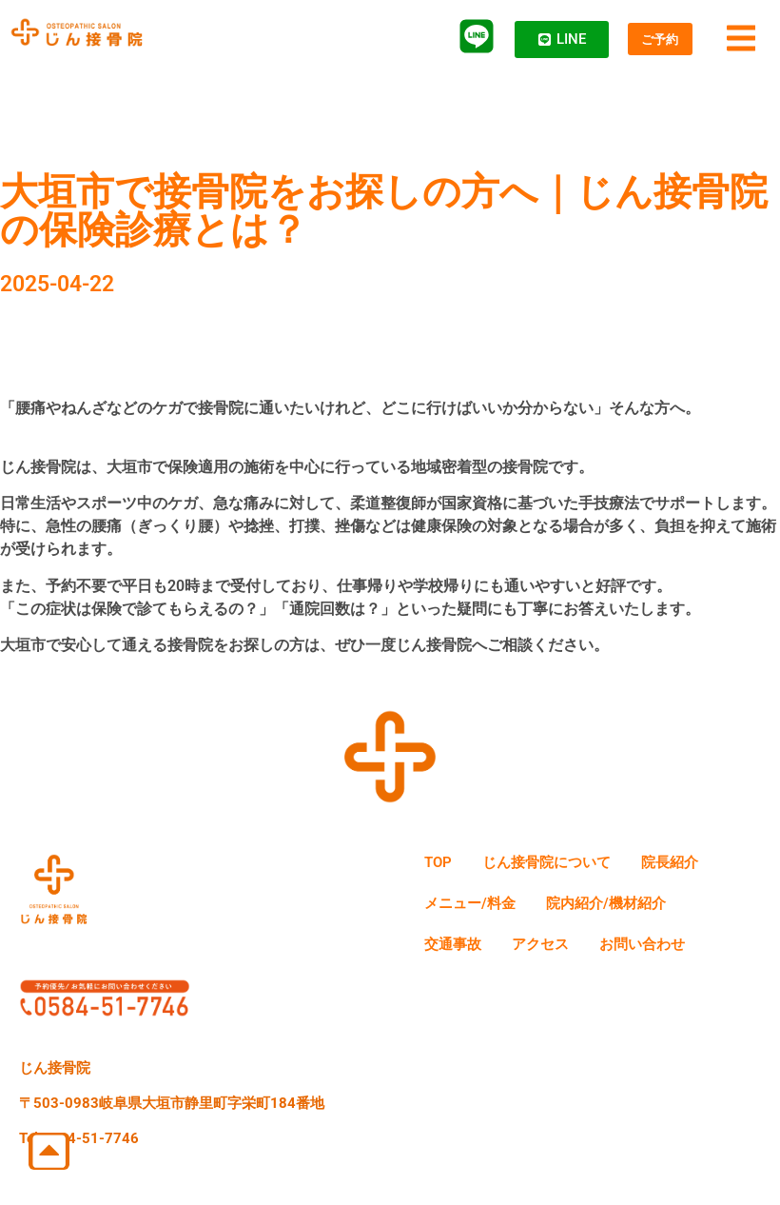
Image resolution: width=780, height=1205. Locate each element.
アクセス (557, 951)
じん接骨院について (564, 864)
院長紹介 (701, 864)
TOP (443, 864)
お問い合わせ (671, 951)
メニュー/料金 (476, 908)
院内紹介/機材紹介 (627, 908)
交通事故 (458, 951)
